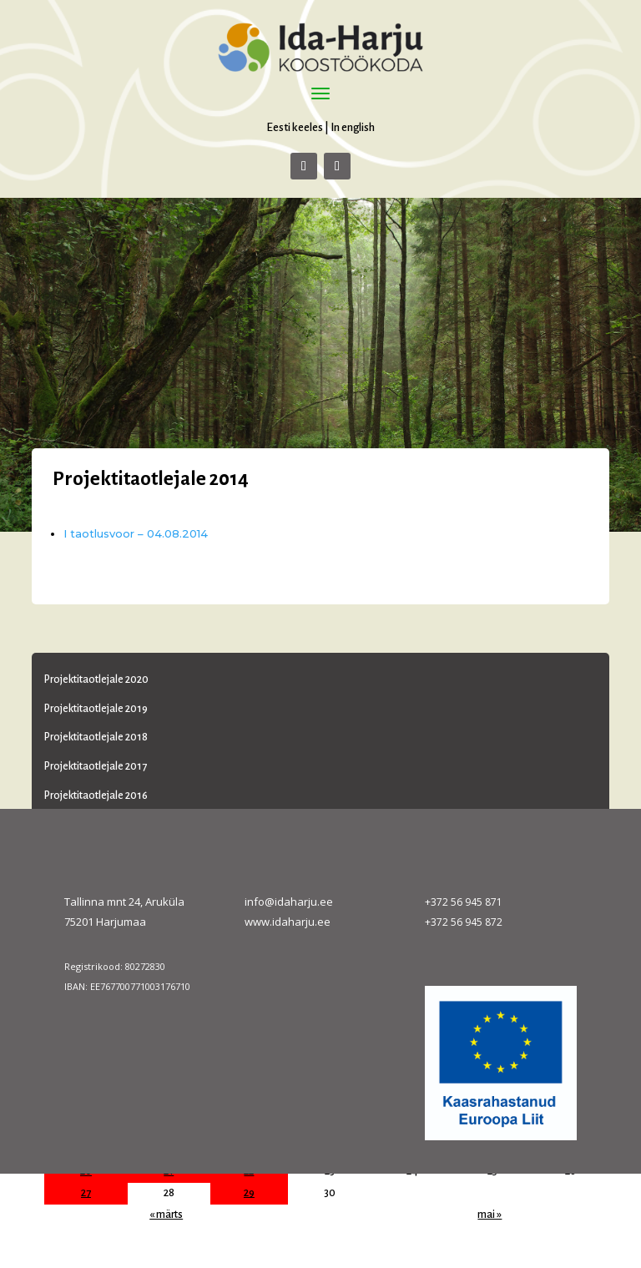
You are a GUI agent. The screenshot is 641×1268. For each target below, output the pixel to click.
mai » (489, 1214)
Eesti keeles (294, 127)
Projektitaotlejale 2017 (95, 766)
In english (353, 127)
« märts (166, 1214)
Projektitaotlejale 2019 (96, 709)
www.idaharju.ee (288, 921)
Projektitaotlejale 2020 (96, 679)
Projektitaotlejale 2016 (96, 795)
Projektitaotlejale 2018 (96, 737)
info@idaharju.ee (289, 901)
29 (249, 1193)
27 (86, 1193)
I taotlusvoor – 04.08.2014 (135, 533)
